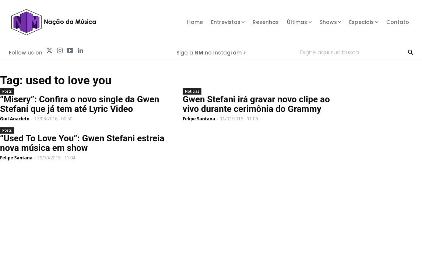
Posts (7, 91)
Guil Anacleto (14, 119)
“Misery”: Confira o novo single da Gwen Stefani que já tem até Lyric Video (79, 104)
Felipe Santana (199, 119)
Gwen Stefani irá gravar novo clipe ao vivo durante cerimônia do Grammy (256, 104)
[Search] (410, 52)
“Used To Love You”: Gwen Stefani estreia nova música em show (82, 143)
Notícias (192, 91)
